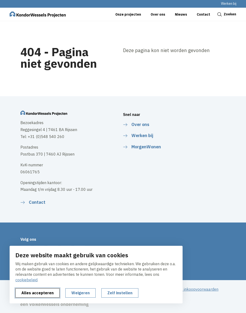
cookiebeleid (26, 279)
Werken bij (228, 3)
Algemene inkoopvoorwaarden (191, 289)
